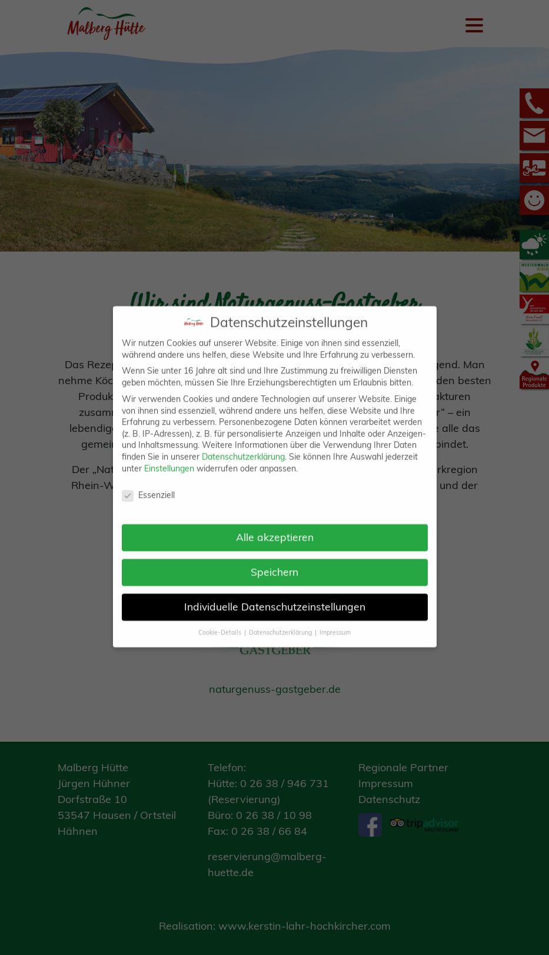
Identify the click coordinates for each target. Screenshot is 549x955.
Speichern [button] (274, 559)
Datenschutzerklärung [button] (281, 620)
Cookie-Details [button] (220, 620)
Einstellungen (169, 456)
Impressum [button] (335, 620)
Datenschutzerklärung (243, 444)
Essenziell (148, 483)
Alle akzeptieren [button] (275, 524)
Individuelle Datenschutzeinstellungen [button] (274, 593)
